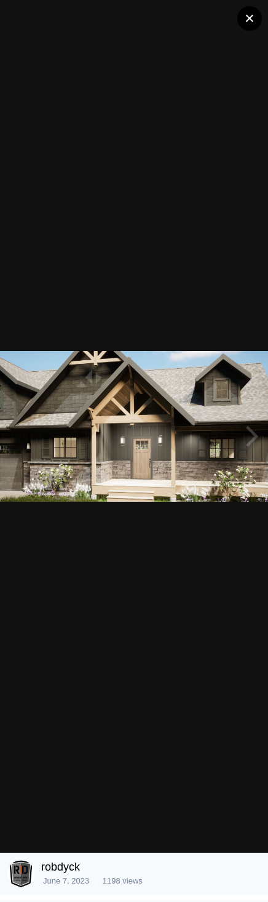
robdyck (60, 867)
